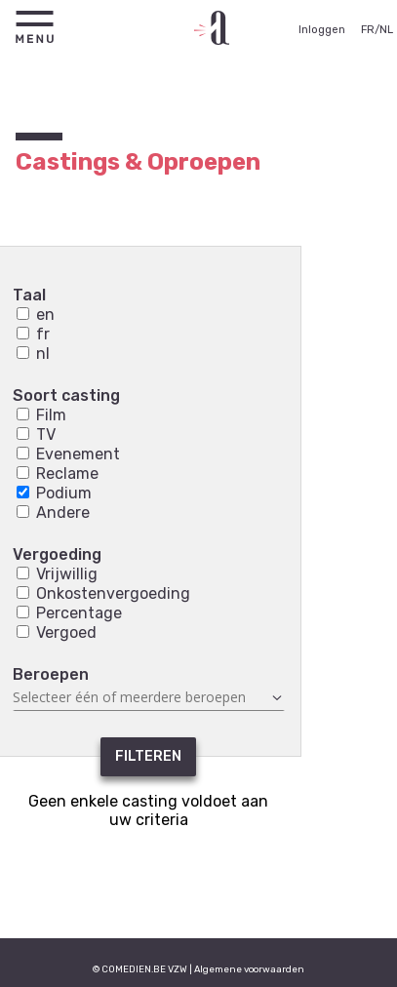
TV (36, 434)
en (36, 314)
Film (41, 415)
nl (33, 353)
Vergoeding (57, 554)
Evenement (68, 454)
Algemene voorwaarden (249, 969)
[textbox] (149, 697)
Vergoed (57, 632)
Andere (53, 512)
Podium (54, 493)
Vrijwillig (57, 574)
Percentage (69, 613)
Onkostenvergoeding (103, 593)
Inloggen (321, 29)
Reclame (58, 473)
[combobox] (149, 697)
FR (368, 29)
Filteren (148, 756)
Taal (29, 295)
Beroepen (51, 674)
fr (33, 334)
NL (386, 29)
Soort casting (66, 395)
